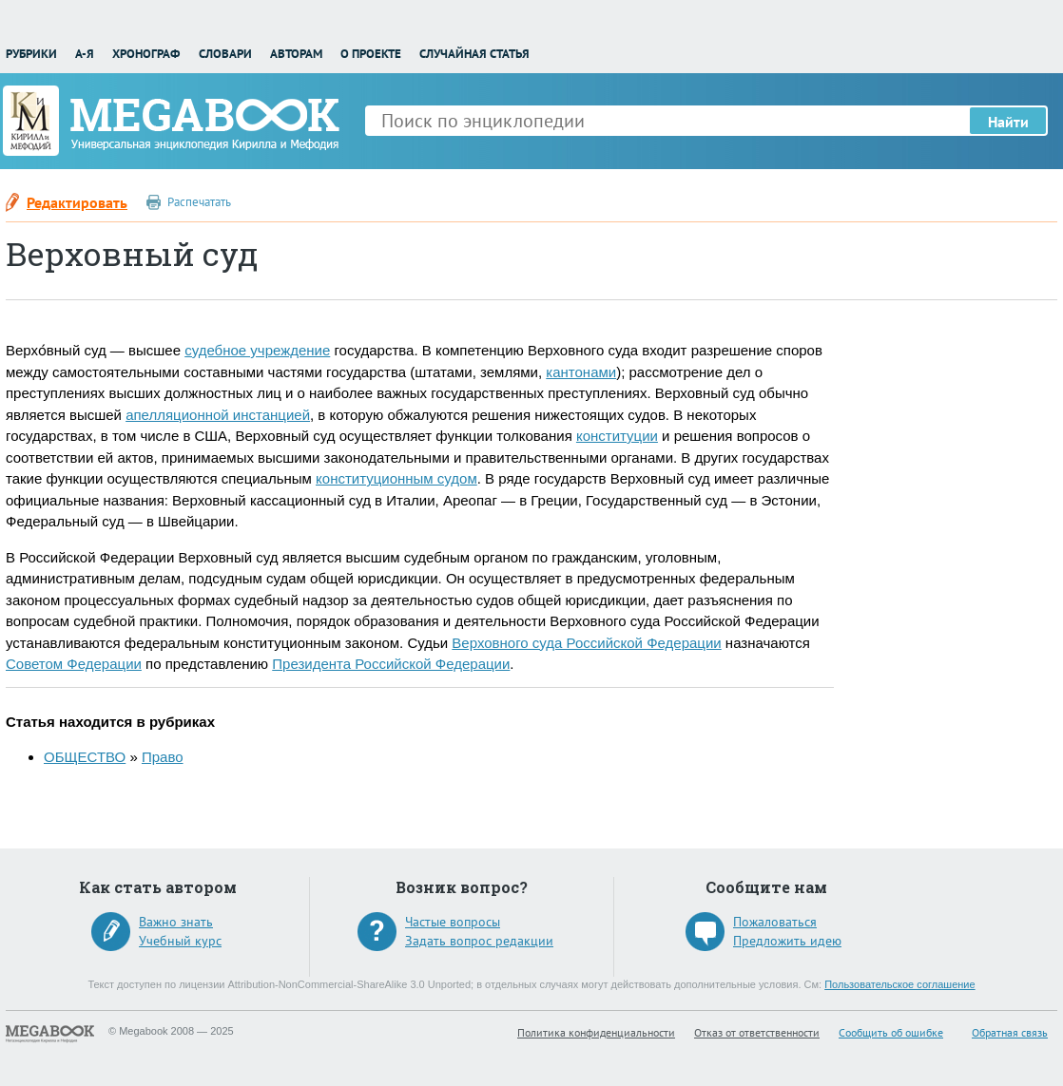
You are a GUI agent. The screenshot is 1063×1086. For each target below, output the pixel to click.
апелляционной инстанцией (218, 415)
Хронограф (146, 54)
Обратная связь (1010, 1032)
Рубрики (31, 54)
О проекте (370, 54)
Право (163, 757)
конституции (617, 436)
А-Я (84, 54)
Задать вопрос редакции (479, 940)
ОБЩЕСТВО (85, 757)
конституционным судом (396, 478)
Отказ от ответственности (757, 1032)
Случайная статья (474, 54)
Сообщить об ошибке (891, 1032)
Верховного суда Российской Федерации (586, 643)
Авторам (296, 54)
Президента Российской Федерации (391, 664)
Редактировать (77, 202)
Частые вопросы (452, 921)
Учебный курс (180, 940)
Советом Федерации (74, 664)
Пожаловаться (775, 921)
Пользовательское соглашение (899, 984)
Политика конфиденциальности (596, 1032)
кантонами (581, 372)
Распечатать (199, 202)
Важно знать (176, 921)
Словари (225, 54)
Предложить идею (787, 940)
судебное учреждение (257, 350)
